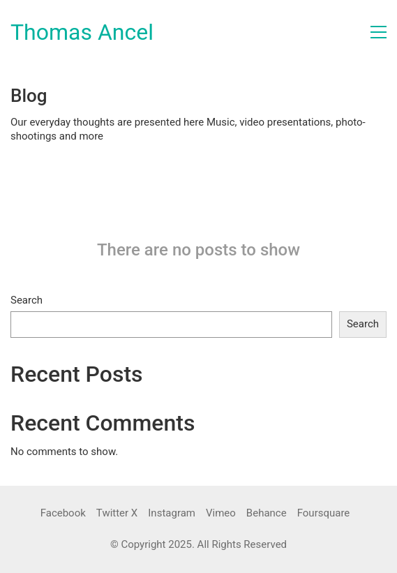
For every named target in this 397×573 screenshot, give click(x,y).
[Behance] (266, 514)
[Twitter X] (116, 514)
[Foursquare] (323, 514)
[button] (378, 32)
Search (26, 300)
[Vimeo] (221, 514)
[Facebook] (63, 514)
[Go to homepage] (81, 32)
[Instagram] (171, 514)
